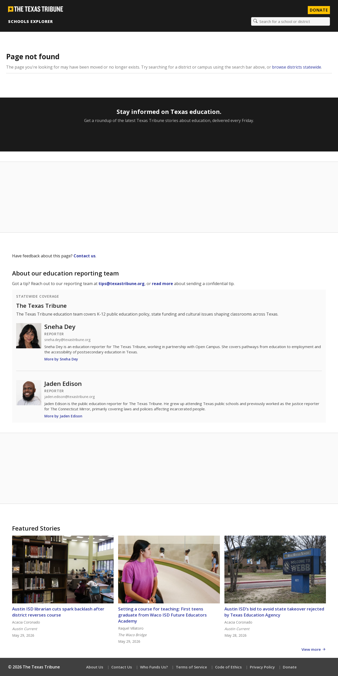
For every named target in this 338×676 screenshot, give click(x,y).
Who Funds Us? (154, 666)
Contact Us (121, 666)
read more (162, 283)
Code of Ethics (228, 666)
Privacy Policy (262, 666)
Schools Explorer (30, 21)
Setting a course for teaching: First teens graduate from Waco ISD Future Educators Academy (162, 615)
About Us (94, 666)
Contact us (84, 256)
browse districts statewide (296, 67)
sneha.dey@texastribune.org (67, 339)
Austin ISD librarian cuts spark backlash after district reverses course (58, 612)
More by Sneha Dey (61, 359)
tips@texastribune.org (121, 283)
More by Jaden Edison (63, 416)
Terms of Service (191, 666)
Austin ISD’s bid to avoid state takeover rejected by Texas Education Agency (274, 612)
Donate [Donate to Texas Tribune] (319, 10)
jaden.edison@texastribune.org (69, 396)
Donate (290, 666)
